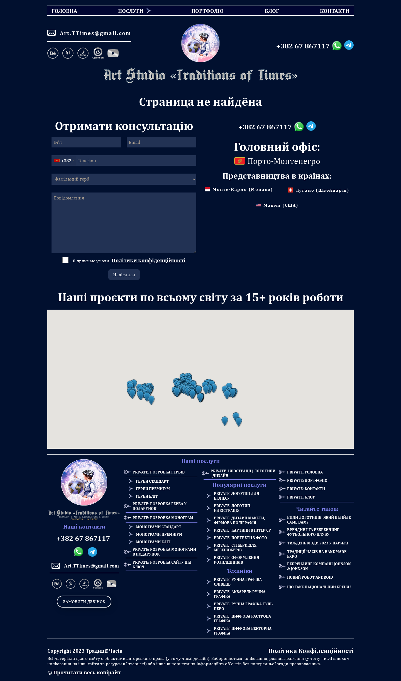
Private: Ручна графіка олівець (238, 581)
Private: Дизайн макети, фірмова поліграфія (239, 520)
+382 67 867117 (303, 46)
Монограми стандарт (158, 526)
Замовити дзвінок (84, 601)
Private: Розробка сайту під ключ (162, 564)
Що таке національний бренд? (319, 586)
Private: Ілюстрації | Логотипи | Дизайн (243, 473)
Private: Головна (305, 472)
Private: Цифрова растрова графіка (242, 618)
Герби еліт (147, 496)
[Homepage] (200, 75)
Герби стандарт (152, 481)
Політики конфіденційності (148, 260)
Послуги (130, 11)
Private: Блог (301, 497)
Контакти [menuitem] (331, 11)
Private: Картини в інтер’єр (242, 530)
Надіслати (124, 274)
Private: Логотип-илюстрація (232, 508)
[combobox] (64, 161)
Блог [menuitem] (267, 11)
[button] (132, 394)
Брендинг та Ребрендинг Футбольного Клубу (313, 532)
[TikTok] (83, 54)
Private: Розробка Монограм (163, 517)
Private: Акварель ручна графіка (239, 594)
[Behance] (53, 54)
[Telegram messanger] (349, 45)
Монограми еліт (153, 541)
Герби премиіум (153, 488)
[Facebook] (113, 53)
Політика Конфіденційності (311, 650)
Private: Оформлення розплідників (236, 559)
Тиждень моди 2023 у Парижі (317, 543)
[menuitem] (129, 10)
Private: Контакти (306, 488)
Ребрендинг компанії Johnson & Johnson (319, 566)
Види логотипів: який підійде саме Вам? (319, 519)
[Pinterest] (67, 54)
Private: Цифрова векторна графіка (243, 630)
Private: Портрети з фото (240, 537)
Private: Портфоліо (307, 480)
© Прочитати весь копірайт (84, 672)
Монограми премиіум (159, 534)
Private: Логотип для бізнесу (236, 495)
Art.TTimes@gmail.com (89, 33)
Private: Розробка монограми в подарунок (164, 551)
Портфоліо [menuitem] (202, 11)
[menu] (200, 11)
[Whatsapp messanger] (338, 46)
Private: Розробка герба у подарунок (160, 506)
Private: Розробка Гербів (159, 472)
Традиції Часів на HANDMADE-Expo (317, 554)
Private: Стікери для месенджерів (235, 547)
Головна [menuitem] (59, 11)
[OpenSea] (98, 53)
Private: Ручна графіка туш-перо (243, 606)
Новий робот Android (310, 577)
